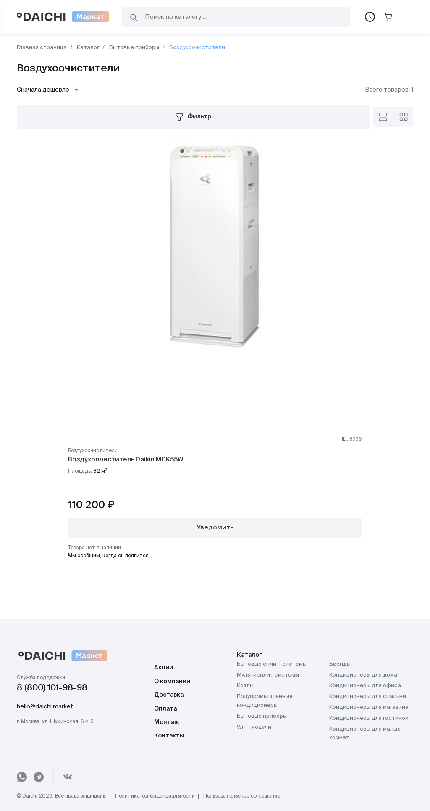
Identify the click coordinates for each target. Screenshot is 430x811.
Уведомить (215, 527)
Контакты (169, 736)
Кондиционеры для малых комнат (364, 734)
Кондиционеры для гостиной (369, 718)
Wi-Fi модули (254, 727)
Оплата (165, 709)
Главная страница (42, 47)
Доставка (169, 695)
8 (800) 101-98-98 (52, 688)
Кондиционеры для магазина (369, 707)
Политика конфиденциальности (155, 796)
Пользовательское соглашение (241, 796)
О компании (172, 682)
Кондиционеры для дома (363, 675)
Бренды (340, 664)
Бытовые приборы (133, 47)
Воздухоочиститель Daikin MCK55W (125, 459)
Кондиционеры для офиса (365, 685)
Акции (163, 668)
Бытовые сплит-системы (272, 664)
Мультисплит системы (268, 675)
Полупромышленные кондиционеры (265, 701)
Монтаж (166, 722)
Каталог (87, 47)
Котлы (245, 685)
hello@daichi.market (45, 707)
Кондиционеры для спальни (367, 696)
